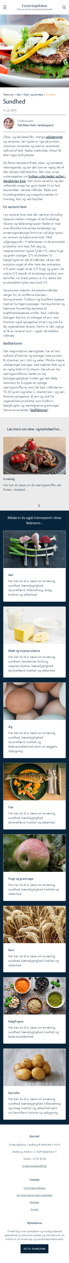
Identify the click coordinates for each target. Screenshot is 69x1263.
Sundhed (50, 94)
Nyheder (34, 1202)
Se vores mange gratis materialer (34, 1195)
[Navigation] (5, 7)
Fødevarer (8, 94)
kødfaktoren (38, 410)
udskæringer (54, 137)
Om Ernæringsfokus (34, 1188)
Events (34, 1209)
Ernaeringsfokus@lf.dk (34, 1166)
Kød (19, 94)
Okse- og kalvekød (33, 94)
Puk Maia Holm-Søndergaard (35, 125)
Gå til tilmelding (34, 1248)
